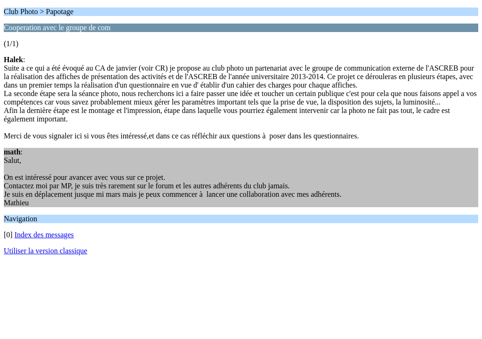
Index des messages (44, 235)
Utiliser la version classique (45, 251)
